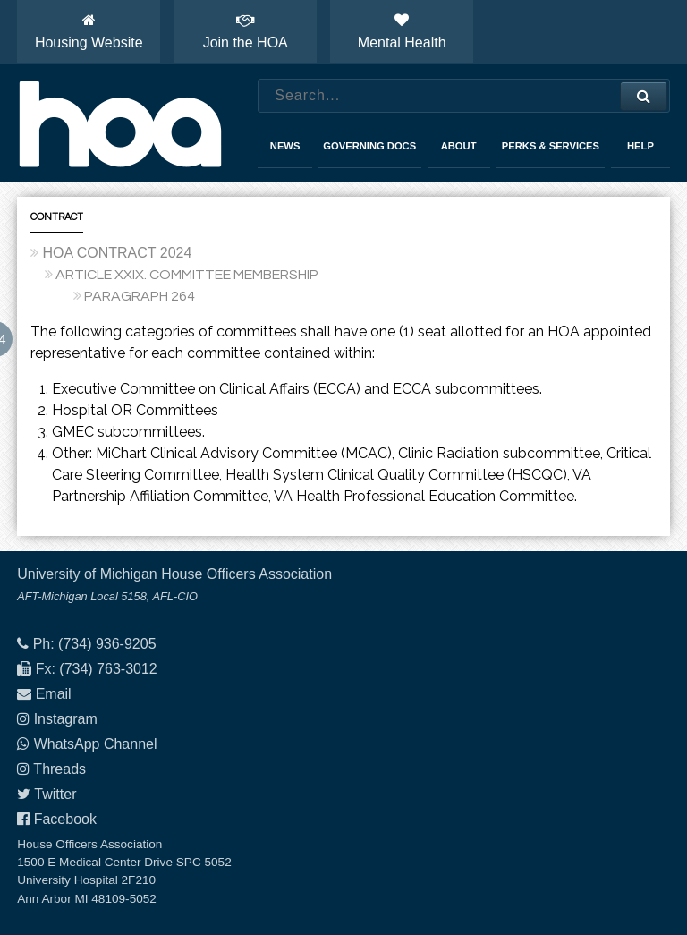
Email (54, 693)
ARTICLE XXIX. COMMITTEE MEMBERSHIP (186, 275)
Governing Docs (369, 145)
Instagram (66, 719)
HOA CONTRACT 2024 (116, 252)
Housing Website (89, 31)
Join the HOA (245, 31)
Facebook (65, 819)
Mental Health (402, 31)
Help (640, 145)
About (459, 145)
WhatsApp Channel (95, 744)
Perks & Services (550, 145)
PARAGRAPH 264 (139, 296)
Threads (59, 769)
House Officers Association (120, 123)
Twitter (55, 794)
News (285, 145)
